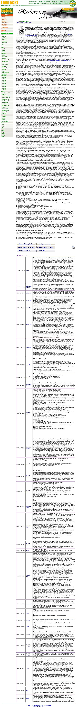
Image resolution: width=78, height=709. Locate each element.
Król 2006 (4, 85)
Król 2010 (4, 78)
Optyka (3, 71)
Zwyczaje (4, 116)
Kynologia (3, 135)
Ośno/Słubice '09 (6, 96)
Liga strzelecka (5, 67)
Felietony (4, 17)
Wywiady (4, 21)
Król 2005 (4, 86)
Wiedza (3, 39)
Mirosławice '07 (5, 100)
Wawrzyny (4, 66)
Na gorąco (3, 30)
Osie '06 (3, 107)
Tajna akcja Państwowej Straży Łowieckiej (59, 60)
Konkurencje (5, 64)
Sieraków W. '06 (5, 104)
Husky (27, 613)
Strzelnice (4, 63)
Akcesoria (4, 41)
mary (27, 270)
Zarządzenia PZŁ (6, 59)
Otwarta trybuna (4, 28)
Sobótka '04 (4, 111)
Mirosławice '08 (5, 99)
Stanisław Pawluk (24, 21)
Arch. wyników (5, 72)
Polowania (4, 25)
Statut (3, 52)
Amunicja (4, 69)
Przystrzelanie (5, 61)
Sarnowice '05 (5, 108)
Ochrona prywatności (37, 705)
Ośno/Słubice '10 (6, 92)
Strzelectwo (4, 42)
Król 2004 (4, 88)
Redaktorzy (3, 16)
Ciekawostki (4, 56)
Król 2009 (4, 80)
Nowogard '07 (5, 102)
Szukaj (2, 136)
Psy (2, 44)
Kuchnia (4, 45)
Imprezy (3, 91)
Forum (2, 34)
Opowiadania (4, 24)
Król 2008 (4, 81)
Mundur (3, 119)
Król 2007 (4, 83)
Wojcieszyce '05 (5, 110)
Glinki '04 (4, 113)
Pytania (3, 48)
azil (27, 690)
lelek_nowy (29, 683)
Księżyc (2, 132)
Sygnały (3, 118)
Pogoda (2, 130)
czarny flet (28, 300)
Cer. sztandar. (5, 121)
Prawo (2, 47)
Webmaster (48, 705)
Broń (3, 124)
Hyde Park (4, 37)
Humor (2, 31)
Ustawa (3, 50)
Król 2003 (4, 89)
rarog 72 (28, 307)
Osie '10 (3, 94)
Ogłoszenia (3, 122)
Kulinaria (3, 133)
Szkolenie (4, 58)
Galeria (2, 129)
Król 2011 (4, 77)
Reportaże (4, 19)
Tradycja (3, 115)
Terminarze (4, 74)
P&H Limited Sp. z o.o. (39, 706)
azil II (27, 550)
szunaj (27, 698)
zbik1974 (28, 293)
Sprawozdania (5, 22)
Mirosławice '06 (5, 105)
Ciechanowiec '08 (6, 97)
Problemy (4, 36)
